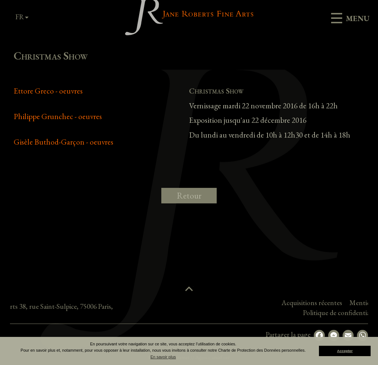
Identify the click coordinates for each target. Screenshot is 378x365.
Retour (189, 195)
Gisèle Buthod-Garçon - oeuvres (63, 142)
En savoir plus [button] (163, 357)
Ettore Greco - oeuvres (48, 91)
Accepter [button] (345, 351)
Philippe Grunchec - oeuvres (58, 116)
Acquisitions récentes (342, 302)
